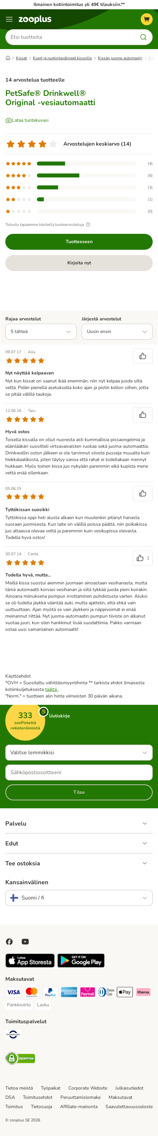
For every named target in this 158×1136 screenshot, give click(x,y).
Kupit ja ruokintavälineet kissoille (62, 58)
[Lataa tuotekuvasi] (26, 120)
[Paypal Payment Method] (50, 993)
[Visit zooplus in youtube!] (25, 942)
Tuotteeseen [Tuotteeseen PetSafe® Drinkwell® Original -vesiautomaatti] (79, 241)
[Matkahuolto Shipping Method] (13, 1035)
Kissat (21, 58)
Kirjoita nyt (79, 263)
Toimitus (14, 1106)
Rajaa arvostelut (23, 319)
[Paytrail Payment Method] (88, 993)
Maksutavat (120, 1097)
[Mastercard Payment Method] (32, 993)
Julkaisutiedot (129, 1088)
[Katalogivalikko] (9, 19)
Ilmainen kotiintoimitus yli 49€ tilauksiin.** (79, 4)
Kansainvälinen (26, 882)
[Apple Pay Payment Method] (125, 993)
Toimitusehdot (37, 1097)
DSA (10, 1097)
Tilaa (79, 792)
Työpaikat (50, 1088)
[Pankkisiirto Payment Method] (19, 1005)
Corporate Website (87, 1088)
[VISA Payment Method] (13, 993)
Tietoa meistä (19, 1088)
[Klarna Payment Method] (143, 993)
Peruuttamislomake (80, 1097)
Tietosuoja (41, 1106)
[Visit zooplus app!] (30, 966)
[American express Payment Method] (69, 993)
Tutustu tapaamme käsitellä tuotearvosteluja (48, 224)
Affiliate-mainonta (79, 1106)
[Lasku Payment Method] (43, 1005)
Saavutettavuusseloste (129, 1106)
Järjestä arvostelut (101, 319)
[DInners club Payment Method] (106, 993)
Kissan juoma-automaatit (120, 58)
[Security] (20, 1059)
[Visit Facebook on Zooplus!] (9, 942)
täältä (51, 689)
